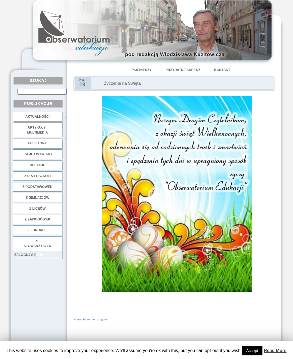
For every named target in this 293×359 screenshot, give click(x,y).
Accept (252, 350)
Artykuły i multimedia (37, 129)
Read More (275, 350)
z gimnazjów (37, 198)
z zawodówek (38, 219)
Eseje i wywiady (37, 154)
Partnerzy (142, 70)
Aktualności (37, 117)
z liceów (37, 208)
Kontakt (222, 70)
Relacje (37, 165)
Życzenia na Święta (122, 83)
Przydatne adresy (183, 70)
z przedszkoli (37, 176)
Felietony (37, 143)
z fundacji (37, 230)
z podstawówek (37, 187)
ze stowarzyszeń (37, 243)
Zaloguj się (25, 255)
